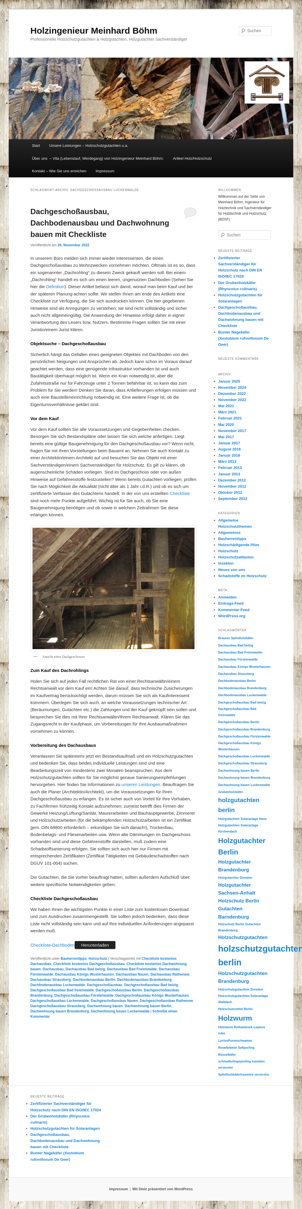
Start (36, 145)
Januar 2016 (229, 455)
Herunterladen (95, 945)
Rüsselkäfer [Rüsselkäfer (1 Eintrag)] (227, 1054)
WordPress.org (231, 616)
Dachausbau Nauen (132, 974)
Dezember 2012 (232, 480)
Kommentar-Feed (234, 610)
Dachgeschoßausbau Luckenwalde (59, 1001)
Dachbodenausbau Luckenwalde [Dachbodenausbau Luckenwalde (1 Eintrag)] (242, 695)
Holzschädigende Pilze (238, 545)
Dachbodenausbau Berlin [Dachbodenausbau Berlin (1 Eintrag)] (237, 680)
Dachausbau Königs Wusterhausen (84, 974)
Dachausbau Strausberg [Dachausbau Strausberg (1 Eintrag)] (236, 673)
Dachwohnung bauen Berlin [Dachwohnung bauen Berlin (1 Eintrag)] (239, 770)
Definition (55, 286)
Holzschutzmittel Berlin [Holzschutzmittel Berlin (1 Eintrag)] (235, 1009)
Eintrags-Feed (231, 603)
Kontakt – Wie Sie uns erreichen (59, 171)
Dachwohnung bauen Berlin (148, 1006)
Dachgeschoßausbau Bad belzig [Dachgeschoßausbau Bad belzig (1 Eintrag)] (242, 702)
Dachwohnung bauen (105, 1006)
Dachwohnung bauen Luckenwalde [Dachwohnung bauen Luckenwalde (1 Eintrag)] (244, 785)
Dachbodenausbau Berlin (94, 980)
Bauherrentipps (74, 959)
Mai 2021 (226, 406)
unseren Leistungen (141, 784)
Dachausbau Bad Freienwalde (132, 969)
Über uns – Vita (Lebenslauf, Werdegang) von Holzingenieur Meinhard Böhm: (98, 158)
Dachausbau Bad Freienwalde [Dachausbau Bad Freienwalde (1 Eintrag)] (240, 652)
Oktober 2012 (230, 492)
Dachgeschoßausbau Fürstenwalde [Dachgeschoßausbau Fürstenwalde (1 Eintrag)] (244, 736)
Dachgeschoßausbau (104, 985)
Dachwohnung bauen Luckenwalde (120, 1011)
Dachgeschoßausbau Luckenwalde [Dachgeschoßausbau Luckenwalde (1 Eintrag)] (244, 756)
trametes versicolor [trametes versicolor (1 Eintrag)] (254, 1074)
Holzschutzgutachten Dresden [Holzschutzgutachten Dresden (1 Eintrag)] (240, 989)
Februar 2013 (230, 467)
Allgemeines (229, 532)
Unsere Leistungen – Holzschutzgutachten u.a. (88, 145)
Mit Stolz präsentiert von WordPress (162, 1189)
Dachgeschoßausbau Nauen (114, 1001)
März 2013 (227, 461)
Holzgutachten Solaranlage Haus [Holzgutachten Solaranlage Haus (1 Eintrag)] (242, 819)
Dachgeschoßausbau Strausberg (57, 1006)
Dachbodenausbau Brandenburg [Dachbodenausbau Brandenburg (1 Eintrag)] (242, 688)
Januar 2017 (229, 443)
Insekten (226, 563)
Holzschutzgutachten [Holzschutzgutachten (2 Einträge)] (243, 937)
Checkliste (180, 493)
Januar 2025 (229, 381)
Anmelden (227, 597)
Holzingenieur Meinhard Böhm (93, 30)
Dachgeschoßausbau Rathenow (166, 1001)
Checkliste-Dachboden (52, 945)
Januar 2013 (229, 474)
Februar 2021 (230, 418)
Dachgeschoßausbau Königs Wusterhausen (152, 995)
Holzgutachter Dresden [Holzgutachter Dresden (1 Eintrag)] (235, 877)
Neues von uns (231, 569)
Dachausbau (53, 969)
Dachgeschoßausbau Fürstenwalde (83, 995)
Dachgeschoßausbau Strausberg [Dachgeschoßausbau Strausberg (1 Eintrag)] (242, 763)
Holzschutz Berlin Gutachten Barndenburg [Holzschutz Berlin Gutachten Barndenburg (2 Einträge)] (239, 909)
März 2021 (227, 412)
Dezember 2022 (232, 393)
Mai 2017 (226, 437)
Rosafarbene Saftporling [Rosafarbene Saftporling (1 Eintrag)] (236, 1047)
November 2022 (232, 400)
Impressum (104, 171)
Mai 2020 (226, 424)
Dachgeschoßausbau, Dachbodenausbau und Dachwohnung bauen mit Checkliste (99, 223)
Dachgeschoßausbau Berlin (119, 990)
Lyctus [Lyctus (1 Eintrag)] (223, 1040)
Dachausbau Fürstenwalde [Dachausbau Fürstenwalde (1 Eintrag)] (238, 659)
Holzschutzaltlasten (236, 557)
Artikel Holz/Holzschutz (192, 158)
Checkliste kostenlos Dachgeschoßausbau (88, 964)
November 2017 (232, 431)
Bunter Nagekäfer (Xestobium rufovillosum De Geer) (243, 338)
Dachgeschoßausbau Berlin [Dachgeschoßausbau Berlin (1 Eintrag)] (238, 722)
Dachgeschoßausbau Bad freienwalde (62, 990)
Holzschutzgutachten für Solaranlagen (65, 1128)
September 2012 (233, 498)
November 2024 (232, 387)
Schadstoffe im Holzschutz (242, 576)
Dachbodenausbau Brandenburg (144, 980)
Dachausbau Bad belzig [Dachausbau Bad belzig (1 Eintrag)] (235, 645)
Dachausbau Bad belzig (85, 969)
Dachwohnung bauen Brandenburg (59, 1011)
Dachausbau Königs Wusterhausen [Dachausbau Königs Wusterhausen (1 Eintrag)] (244, 666)
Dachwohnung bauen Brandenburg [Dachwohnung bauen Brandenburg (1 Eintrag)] (244, 777)
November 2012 (232, 486)
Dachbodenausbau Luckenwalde (57, 985)
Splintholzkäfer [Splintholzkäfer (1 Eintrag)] (229, 1074)
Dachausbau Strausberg (50, 980)
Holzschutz (97, 959)
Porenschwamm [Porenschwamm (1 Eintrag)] (240, 1040)
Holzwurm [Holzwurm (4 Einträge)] (235, 1018)
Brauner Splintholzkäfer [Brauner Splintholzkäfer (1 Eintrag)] (235, 638)
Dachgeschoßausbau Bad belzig (151, 985)
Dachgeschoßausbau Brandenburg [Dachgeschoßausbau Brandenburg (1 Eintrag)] (244, 729)
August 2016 (229, 449)
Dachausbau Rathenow (170, 974)
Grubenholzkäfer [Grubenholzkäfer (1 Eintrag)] (230, 792)
